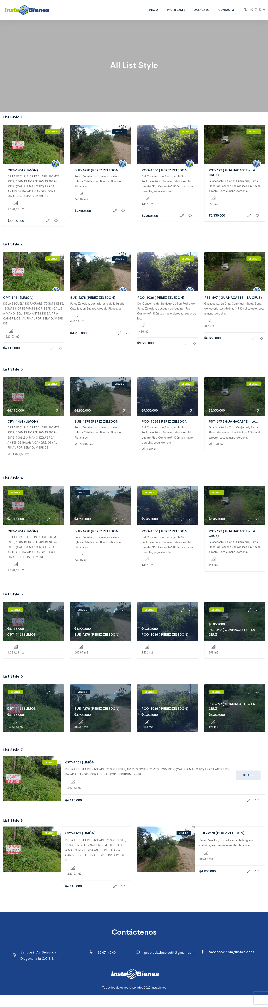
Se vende (52, 131)
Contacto (226, 10)
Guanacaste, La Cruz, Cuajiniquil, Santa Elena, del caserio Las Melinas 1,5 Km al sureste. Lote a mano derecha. (234, 186)
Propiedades (176, 10)
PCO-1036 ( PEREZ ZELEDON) (165, 170)
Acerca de (201, 10)
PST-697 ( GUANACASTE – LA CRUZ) (233, 297)
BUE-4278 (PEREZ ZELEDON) (97, 170)
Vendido (119, 131)
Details (248, 775)
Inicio (153, 10)
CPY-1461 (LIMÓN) (22, 170)
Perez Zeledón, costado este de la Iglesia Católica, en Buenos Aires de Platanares (98, 181)
